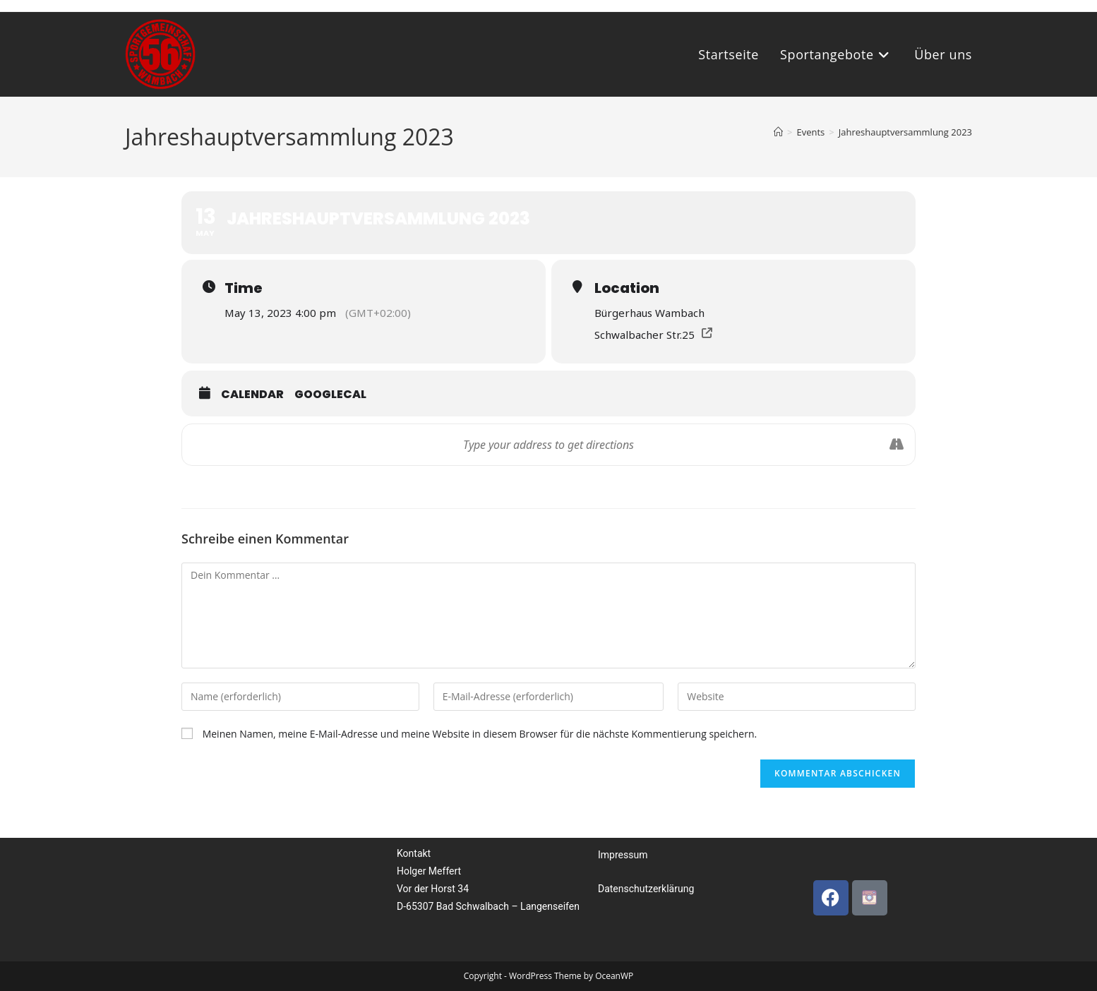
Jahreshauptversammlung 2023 (905, 132)
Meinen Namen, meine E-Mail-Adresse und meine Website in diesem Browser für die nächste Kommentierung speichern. (480, 733)
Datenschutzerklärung (646, 888)
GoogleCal (330, 394)
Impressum (622, 854)
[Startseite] (778, 132)
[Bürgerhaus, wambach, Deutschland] (268, 899)
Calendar (252, 394)
